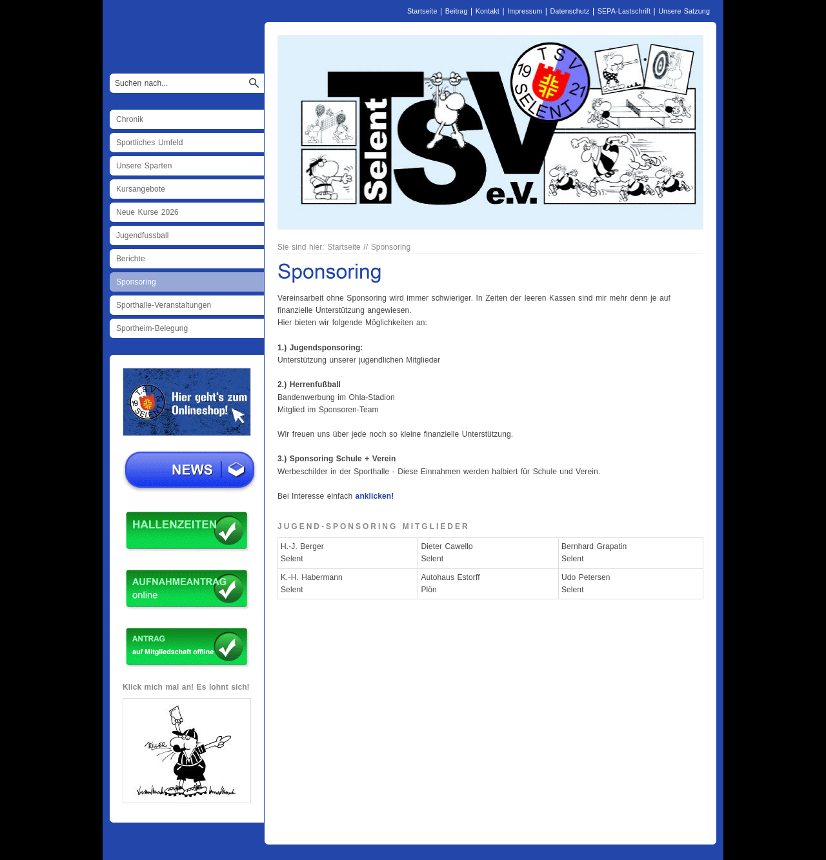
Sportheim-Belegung (152, 328)
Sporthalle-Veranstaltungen (163, 305)
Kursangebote (140, 189)
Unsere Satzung (684, 11)
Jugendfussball (142, 235)
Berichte (130, 258)
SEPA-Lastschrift (624, 11)
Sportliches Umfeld (149, 142)
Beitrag (456, 11)
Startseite (422, 11)
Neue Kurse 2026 (147, 212)
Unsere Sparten (144, 165)
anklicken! (375, 496)
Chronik (129, 119)
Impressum (524, 11)
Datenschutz (569, 11)
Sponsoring (136, 281)
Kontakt (487, 11)
